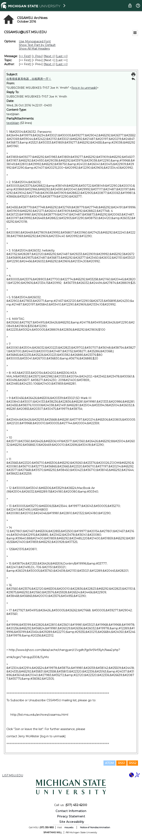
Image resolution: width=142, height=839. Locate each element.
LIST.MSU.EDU (12, 775)
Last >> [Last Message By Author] (62, 64)
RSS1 (121, 763)
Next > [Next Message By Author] (49, 64)
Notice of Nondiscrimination (95, 827)
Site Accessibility (71, 822)
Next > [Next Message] (49, 56)
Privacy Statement (71, 816)
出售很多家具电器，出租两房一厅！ (28, 79)
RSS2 (132, 763)
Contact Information (71, 811)
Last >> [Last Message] (62, 56)
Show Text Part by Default (37, 45)
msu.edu (68, 827)
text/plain (12, 123)
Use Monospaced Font (35, 41)
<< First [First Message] (25, 56)
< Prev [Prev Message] (37, 56)
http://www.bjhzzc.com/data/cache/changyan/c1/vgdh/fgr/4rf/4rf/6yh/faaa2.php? (64, 650)
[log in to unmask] (84, 88)
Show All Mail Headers (34, 48)
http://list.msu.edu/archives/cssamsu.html (39, 714)
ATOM (109, 763)
